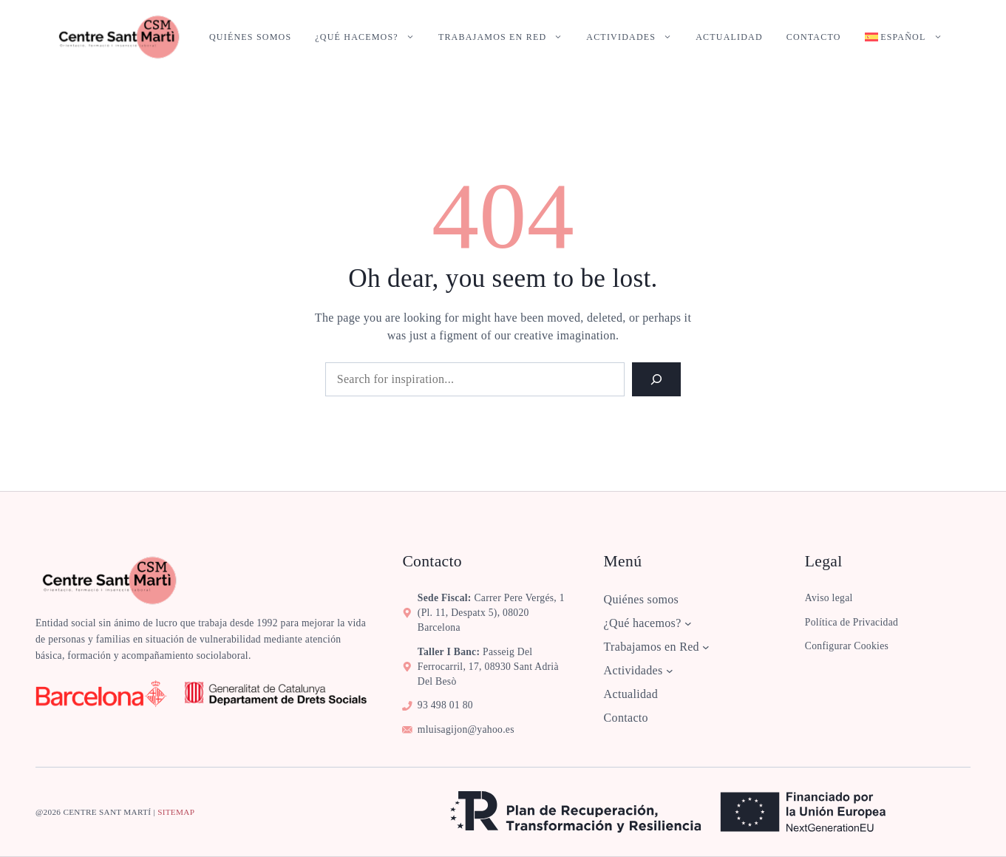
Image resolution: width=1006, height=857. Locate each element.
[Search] (656, 379)
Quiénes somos (250, 37)
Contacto (813, 37)
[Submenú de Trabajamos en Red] (706, 647)
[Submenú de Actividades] (669, 670)
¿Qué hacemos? (370, 37)
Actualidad (729, 37)
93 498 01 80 (445, 705)
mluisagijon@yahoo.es (466, 729)
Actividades (635, 37)
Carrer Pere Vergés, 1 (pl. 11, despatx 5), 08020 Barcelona (491, 612)
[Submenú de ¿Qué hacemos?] (688, 623)
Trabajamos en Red (506, 37)
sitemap (175, 811)
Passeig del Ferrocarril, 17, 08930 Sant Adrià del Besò (488, 666)
